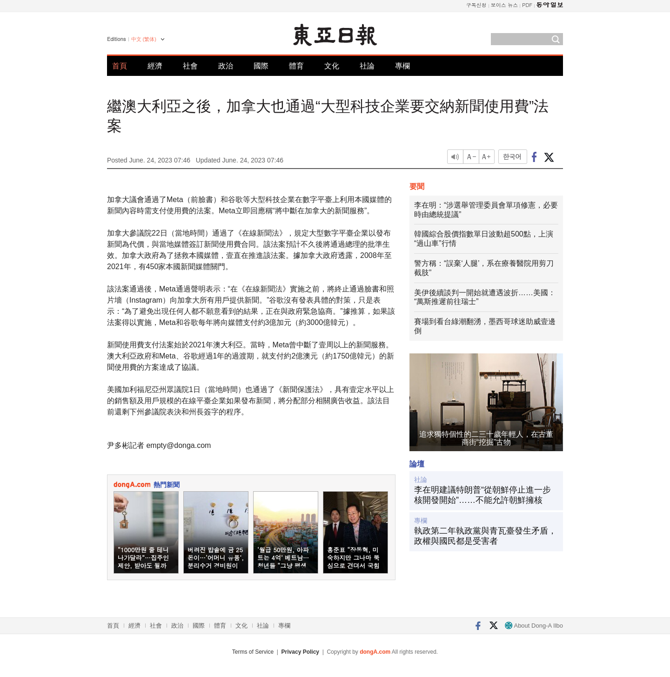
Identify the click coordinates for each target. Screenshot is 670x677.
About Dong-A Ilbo (534, 625)
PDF (527, 4)
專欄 (402, 66)
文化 (331, 66)
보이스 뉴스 (504, 4)
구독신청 (476, 4)
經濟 (154, 66)
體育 (296, 66)
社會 (190, 66)
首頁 (119, 66)
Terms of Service (253, 652)
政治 (225, 66)
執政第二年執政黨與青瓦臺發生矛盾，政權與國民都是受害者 (485, 536)
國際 (261, 66)
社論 (367, 66)
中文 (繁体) (143, 39)
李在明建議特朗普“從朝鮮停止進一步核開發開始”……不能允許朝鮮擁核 (482, 495)
